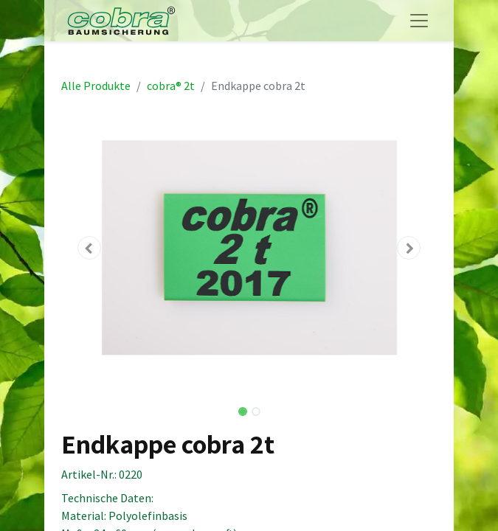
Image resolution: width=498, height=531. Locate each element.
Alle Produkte (96, 85)
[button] (89, 248)
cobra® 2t (171, 85)
